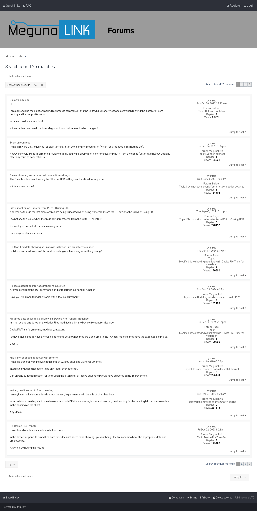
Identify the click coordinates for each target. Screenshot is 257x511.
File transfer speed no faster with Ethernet (215, 369)
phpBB (20, 506)
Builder (216, 108)
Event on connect (215, 153)
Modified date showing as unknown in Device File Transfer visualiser (211, 263)
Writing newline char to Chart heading (215, 401)
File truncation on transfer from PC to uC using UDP (215, 219)
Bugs (216, 216)
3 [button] (245, 84)
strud (213, 100)
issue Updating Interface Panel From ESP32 (215, 297)
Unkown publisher (215, 111)
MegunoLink (216, 151)
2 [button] (242, 84)
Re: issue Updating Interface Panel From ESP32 (37, 285)
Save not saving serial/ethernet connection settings (215, 186)
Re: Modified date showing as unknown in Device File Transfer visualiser (52, 247)
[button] (250, 84)
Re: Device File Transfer (23, 426)
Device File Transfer (215, 437)
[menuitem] (27, 5)
